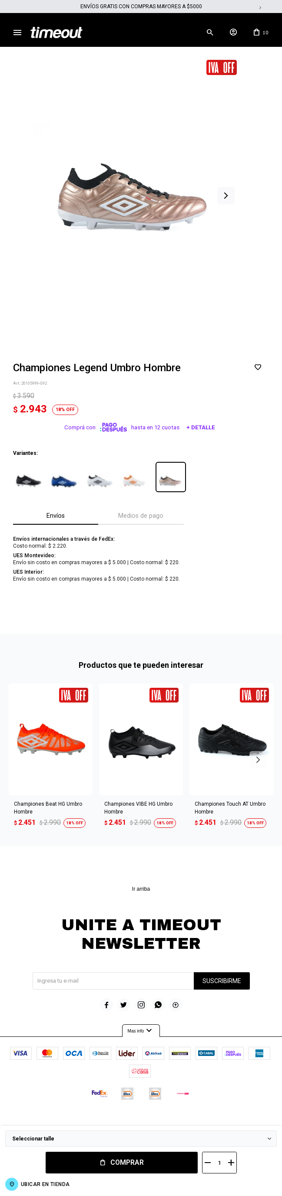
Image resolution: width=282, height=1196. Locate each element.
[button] (226, 196)
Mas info (141, 1032)
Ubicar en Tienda (45, 1184)
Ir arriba (141, 889)
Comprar (127, 1162)
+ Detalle (200, 428)
